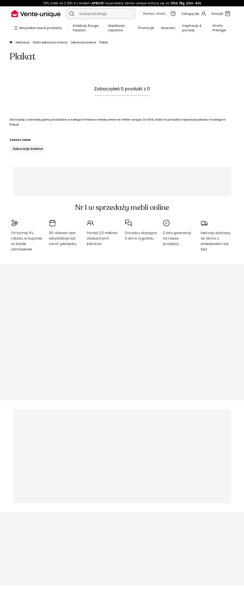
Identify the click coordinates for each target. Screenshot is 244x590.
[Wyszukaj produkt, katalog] (71, 13)
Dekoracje (22, 42)
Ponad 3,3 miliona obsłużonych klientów (102, 238)
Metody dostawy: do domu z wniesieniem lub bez (216, 241)
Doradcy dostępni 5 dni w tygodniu (141, 235)
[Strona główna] (11, 42)
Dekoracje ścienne (83, 42)
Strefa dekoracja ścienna (50, 42)
